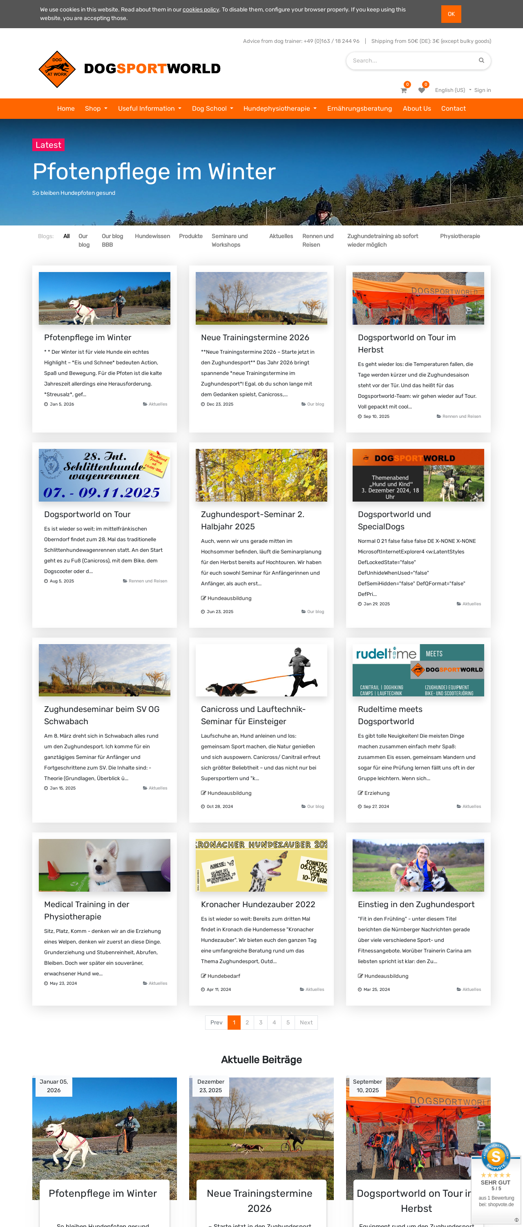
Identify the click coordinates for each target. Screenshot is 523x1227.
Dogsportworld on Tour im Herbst (407, 343)
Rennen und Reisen (462, 416)
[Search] (481, 60)
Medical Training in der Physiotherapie (87, 910)
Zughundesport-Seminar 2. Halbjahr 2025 (252, 520)
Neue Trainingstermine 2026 (255, 337)
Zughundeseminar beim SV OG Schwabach (102, 715)
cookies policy (201, 9)
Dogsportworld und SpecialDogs (394, 520)
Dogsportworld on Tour (87, 514)
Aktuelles (158, 404)
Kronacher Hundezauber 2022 (258, 904)
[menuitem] (66, 108)
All (66, 236)
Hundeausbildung (230, 598)
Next (306, 1022)
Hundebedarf (224, 976)
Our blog (315, 404)
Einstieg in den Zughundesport (416, 904)
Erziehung (377, 793)
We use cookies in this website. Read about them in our (111, 9)
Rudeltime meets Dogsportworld (390, 715)
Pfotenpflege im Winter (88, 337)
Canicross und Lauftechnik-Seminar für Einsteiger (253, 715)
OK (451, 14)
